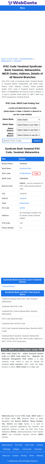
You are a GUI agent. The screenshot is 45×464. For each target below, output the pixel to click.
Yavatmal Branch (8, 286)
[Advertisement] (22, 33)
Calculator (38, 449)
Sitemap (39, 456)
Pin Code (18, 445)
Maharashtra (6, 61)
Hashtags (6, 449)
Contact (15, 456)
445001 (22, 208)
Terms (31, 456)
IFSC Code (13, 59)
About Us (6, 456)
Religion (16, 449)
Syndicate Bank (26, 59)
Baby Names (7, 445)
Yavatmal (17, 61)
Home (3, 59)
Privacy (24, 456)
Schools (40, 445)
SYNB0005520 (25, 173)
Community (26, 449)
